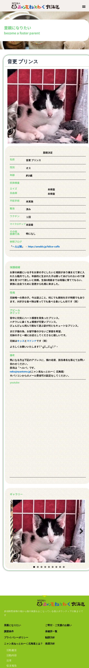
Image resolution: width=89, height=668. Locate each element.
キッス (20, 339)
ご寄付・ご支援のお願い (58, 621)
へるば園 (17, 245)
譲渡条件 (9, 627)
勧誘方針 (50, 634)
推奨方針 (50, 640)
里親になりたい (12, 621)
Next (78, 527)
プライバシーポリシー (16, 634)
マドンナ (31, 339)
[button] (84, 6)
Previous (15, 527)
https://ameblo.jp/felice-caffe (44, 245)
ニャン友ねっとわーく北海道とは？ (23, 640)
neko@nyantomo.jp (20, 370)
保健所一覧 (51, 627)
